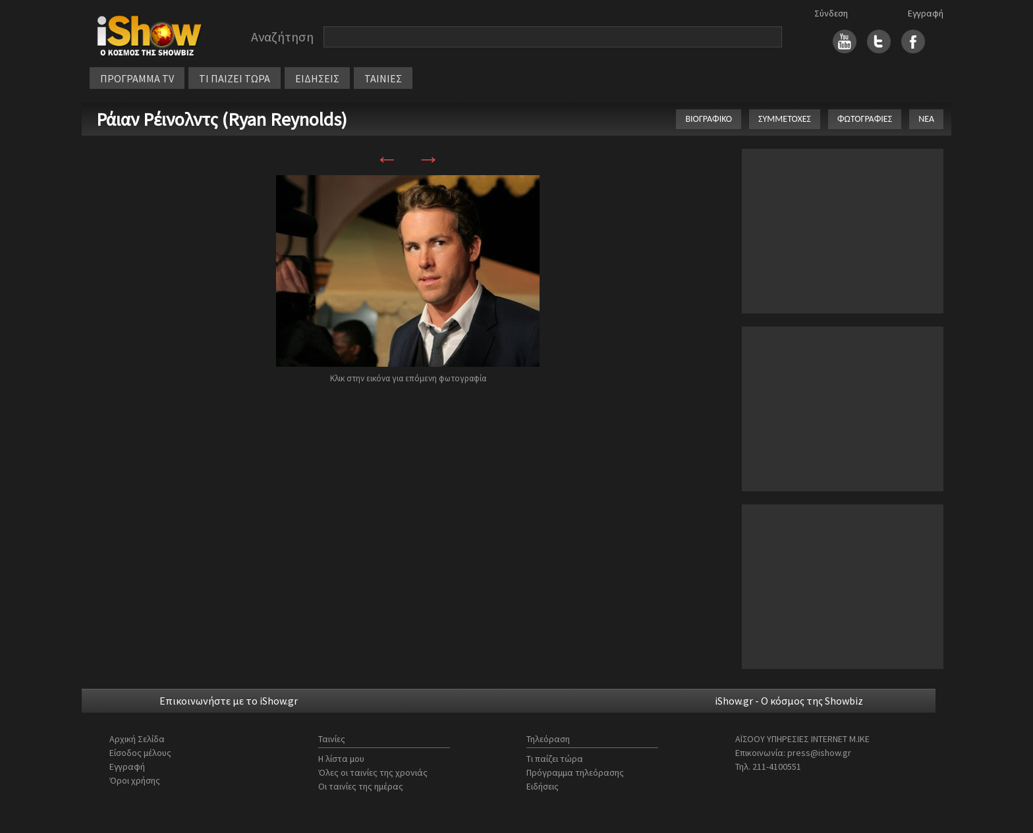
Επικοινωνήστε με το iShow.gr (228, 700)
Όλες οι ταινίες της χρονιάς (373, 772)
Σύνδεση (831, 13)
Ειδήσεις (542, 786)
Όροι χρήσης (134, 780)
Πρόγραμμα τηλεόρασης (575, 772)
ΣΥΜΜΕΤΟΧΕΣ (784, 118)
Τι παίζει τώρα (554, 759)
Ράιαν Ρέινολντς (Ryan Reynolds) (221, 119)
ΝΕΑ (926, 118)
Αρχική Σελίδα (137, 739)
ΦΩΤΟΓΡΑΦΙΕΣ (864, 118)
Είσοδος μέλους (140, 753)
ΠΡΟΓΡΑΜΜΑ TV (137, 78)
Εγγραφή (925, 13)
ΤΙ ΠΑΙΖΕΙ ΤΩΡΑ (234, 78)
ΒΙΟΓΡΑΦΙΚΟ (708, 118)
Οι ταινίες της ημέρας (360, 786)
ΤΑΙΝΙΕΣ (383, 78)
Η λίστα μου (341, 759)
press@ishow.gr (819, 753)
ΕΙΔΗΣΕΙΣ (317, 78)
